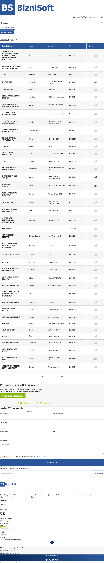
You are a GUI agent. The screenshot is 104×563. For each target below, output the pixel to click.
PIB (54, 431)
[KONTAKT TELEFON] (78, 417)
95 (56, 376)
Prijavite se (97, 473)
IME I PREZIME (4, 413)
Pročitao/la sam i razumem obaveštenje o (26, 456)
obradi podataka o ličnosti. (40, 456)
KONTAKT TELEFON (58, 413)
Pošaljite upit (52, 463)
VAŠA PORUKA (3, 440)
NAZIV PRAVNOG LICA (5, 431)
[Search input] (50, 23)
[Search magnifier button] (102, 23)
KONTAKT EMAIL (4, 422)
